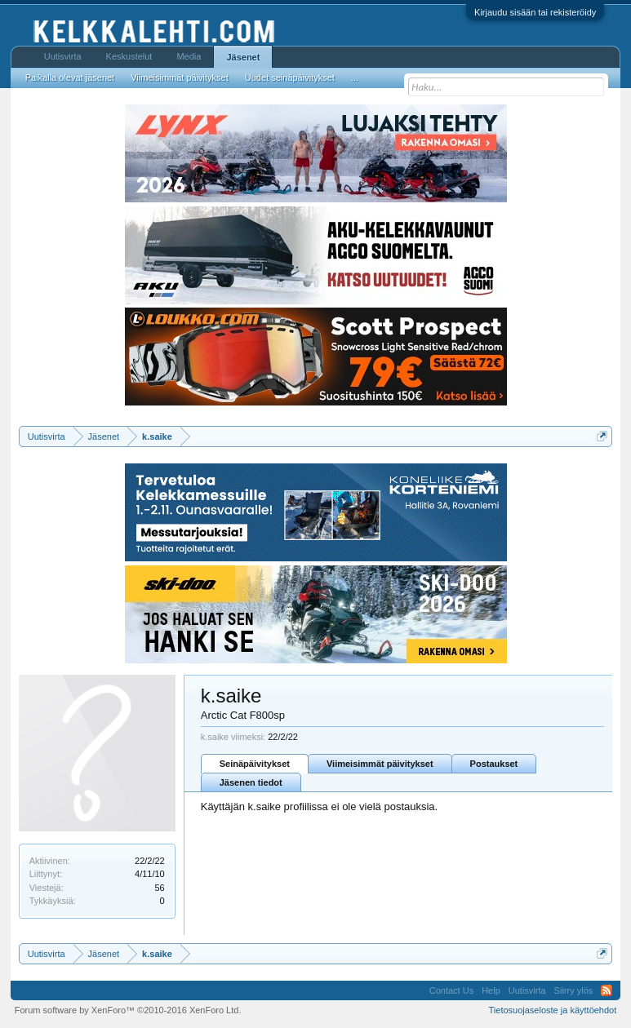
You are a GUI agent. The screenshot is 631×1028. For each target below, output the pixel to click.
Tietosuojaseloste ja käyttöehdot (553, 1010)
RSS (606, 990)
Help (491, 990)
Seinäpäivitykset (255, 764)
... (354, 77)
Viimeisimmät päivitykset (380, 764)
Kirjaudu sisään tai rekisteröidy (535, 12)
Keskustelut (129, 56)
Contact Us (451, 990)
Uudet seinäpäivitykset (290, 77)
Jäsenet (243, 57)
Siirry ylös (573, 990)
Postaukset (494, 764)
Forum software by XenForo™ (128, 1010)
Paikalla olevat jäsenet (69, 77)
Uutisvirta (63, 56)
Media (188, 56)
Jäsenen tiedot (251, 782)
